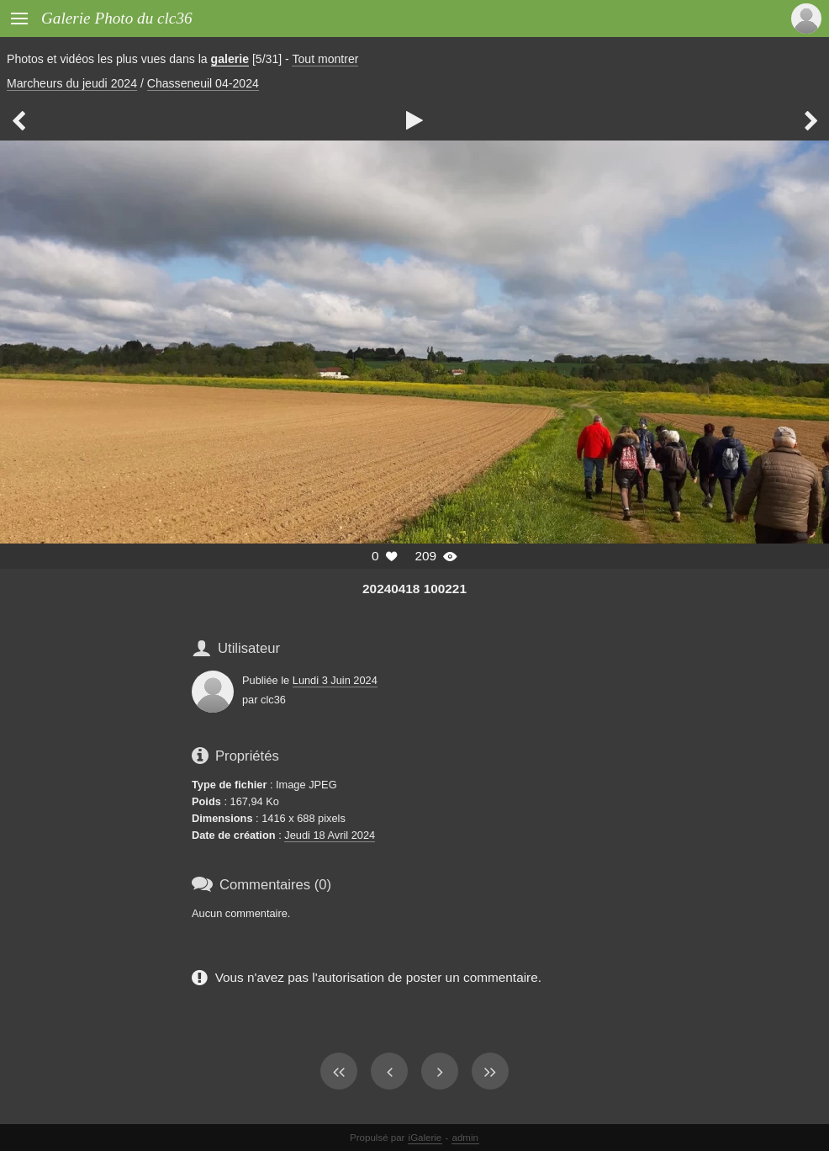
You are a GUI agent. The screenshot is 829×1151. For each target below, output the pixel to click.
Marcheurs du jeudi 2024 (72, 83)
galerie (230, 59)
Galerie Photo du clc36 (117, 18)
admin (465, 1137)
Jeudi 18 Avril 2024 (329, 835)
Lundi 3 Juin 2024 (335, 680)
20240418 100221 (414, 588)
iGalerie (425, 1137)
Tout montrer (325, 59)
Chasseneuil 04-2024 (203, 83)
